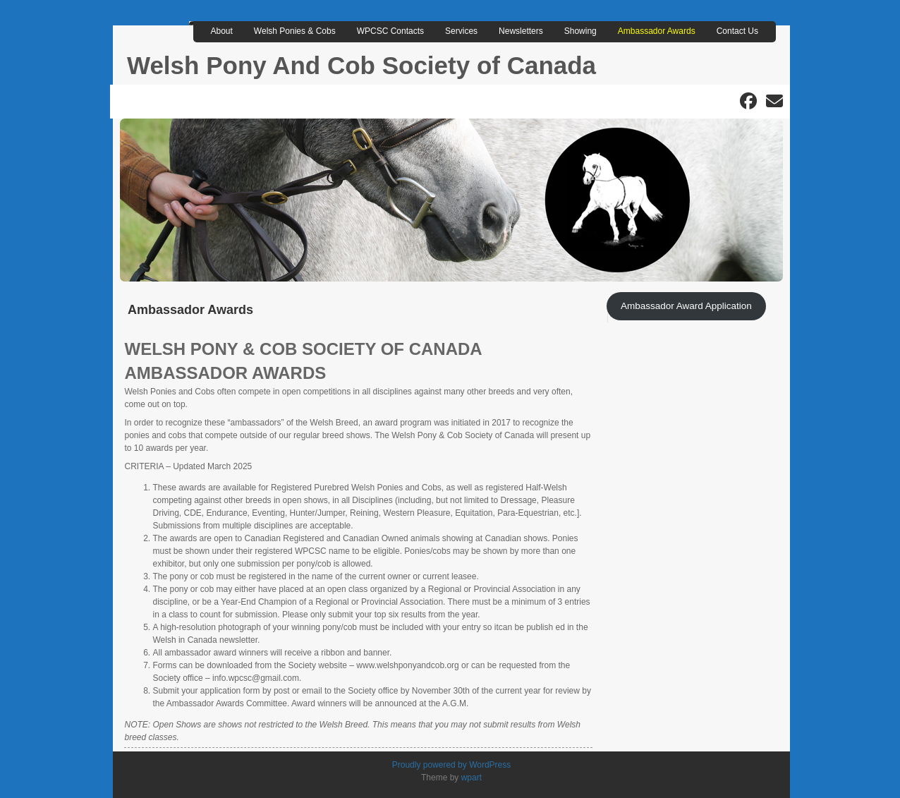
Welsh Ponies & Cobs (295, 31)
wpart (471, 777)
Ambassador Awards (656, 31)
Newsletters (521, 31)
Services (461, 31)
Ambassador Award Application (686, 306)
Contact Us (737, 31)
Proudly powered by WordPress (451, 765)
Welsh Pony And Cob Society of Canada (361, 65)
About (222, 31)
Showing (580, 31)
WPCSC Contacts (390, 31)
